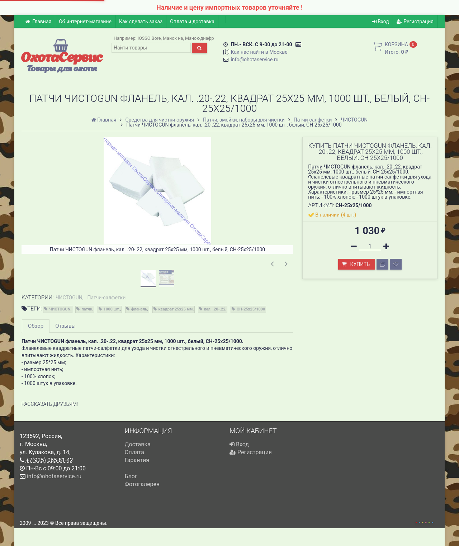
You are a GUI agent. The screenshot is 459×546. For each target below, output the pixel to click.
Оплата (134, 452)
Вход (380, 21)
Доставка (138, 444)
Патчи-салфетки (106, 297)
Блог (131, 476)
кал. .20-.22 (215, 309)
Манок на (173, 38)
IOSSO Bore (149, 38)
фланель (139, 309)
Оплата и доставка (192, 21)
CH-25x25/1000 (251, 309)
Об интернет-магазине (85, 21)
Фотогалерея (142, 484)
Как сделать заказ (140, 21)
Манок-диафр (199, 38)
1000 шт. (112, 309)
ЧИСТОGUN (69, 297)
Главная (38, 21)
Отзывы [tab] (65, 326)
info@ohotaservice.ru (254, 59)
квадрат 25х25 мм (175, 309)
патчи (86, 309)
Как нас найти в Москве (259, 52)
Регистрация (415, 21)
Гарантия (137, 460)
